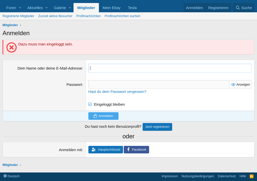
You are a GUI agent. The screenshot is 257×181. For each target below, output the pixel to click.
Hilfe (243, 176)
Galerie (60, 8)
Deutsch (12, 176)
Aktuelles (35, 8)
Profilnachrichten (88, 16)
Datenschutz (227, 176)
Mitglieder (86, 8)
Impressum (170, 176)
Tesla (132, 8)
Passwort (74, 84)
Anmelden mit (70, 150)
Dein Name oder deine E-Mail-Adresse (50, 68)
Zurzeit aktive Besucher (55, 16)
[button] (20, 7)
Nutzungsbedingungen (197, 176)
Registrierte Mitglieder (18, 16)
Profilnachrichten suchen (122, 16)
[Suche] (243, 7)
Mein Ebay (111, 8)
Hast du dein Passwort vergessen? (117, 91)
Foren (11, 8)
